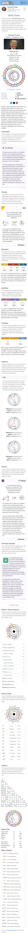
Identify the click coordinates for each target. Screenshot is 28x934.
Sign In (23, 2)
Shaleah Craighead (12, 930)
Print (18, 89)
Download (11, 89)
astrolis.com (21, 498)
